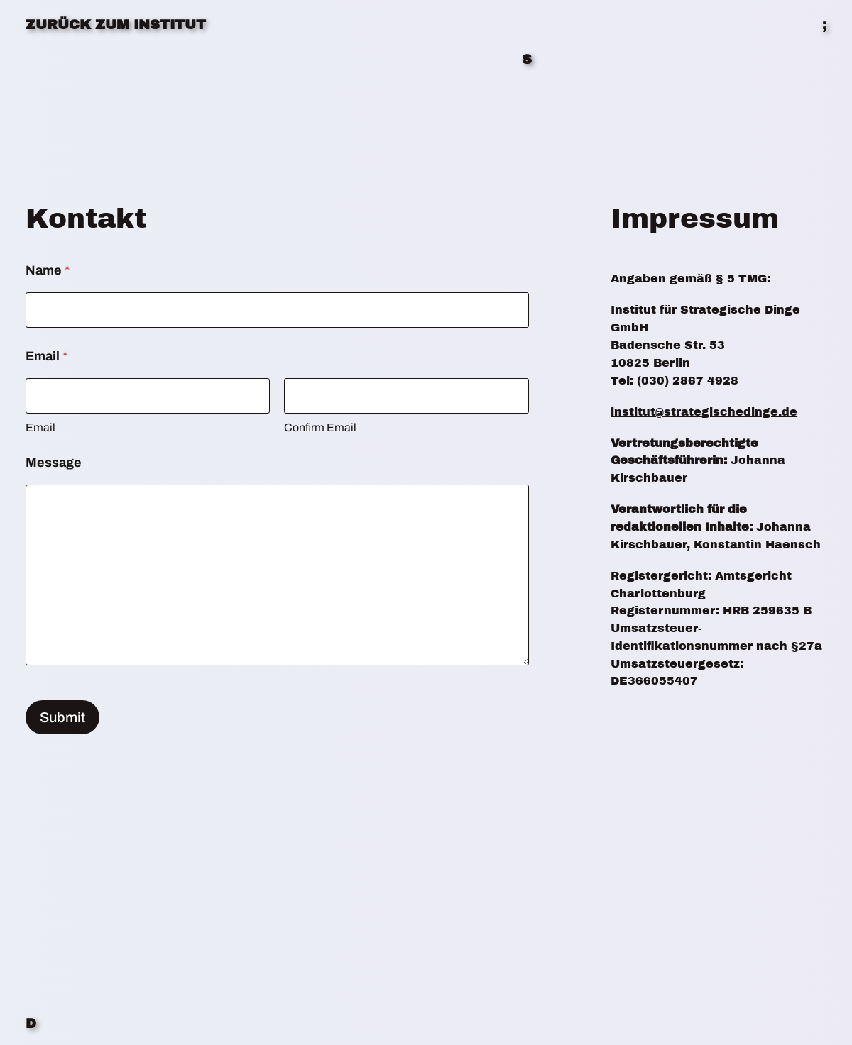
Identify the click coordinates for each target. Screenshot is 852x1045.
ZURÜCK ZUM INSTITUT (116, 24)
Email (40, 427)
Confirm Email (320, 427)
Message (54, 462)
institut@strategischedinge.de (704, 412)
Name (48, 270)
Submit (62, 717)
